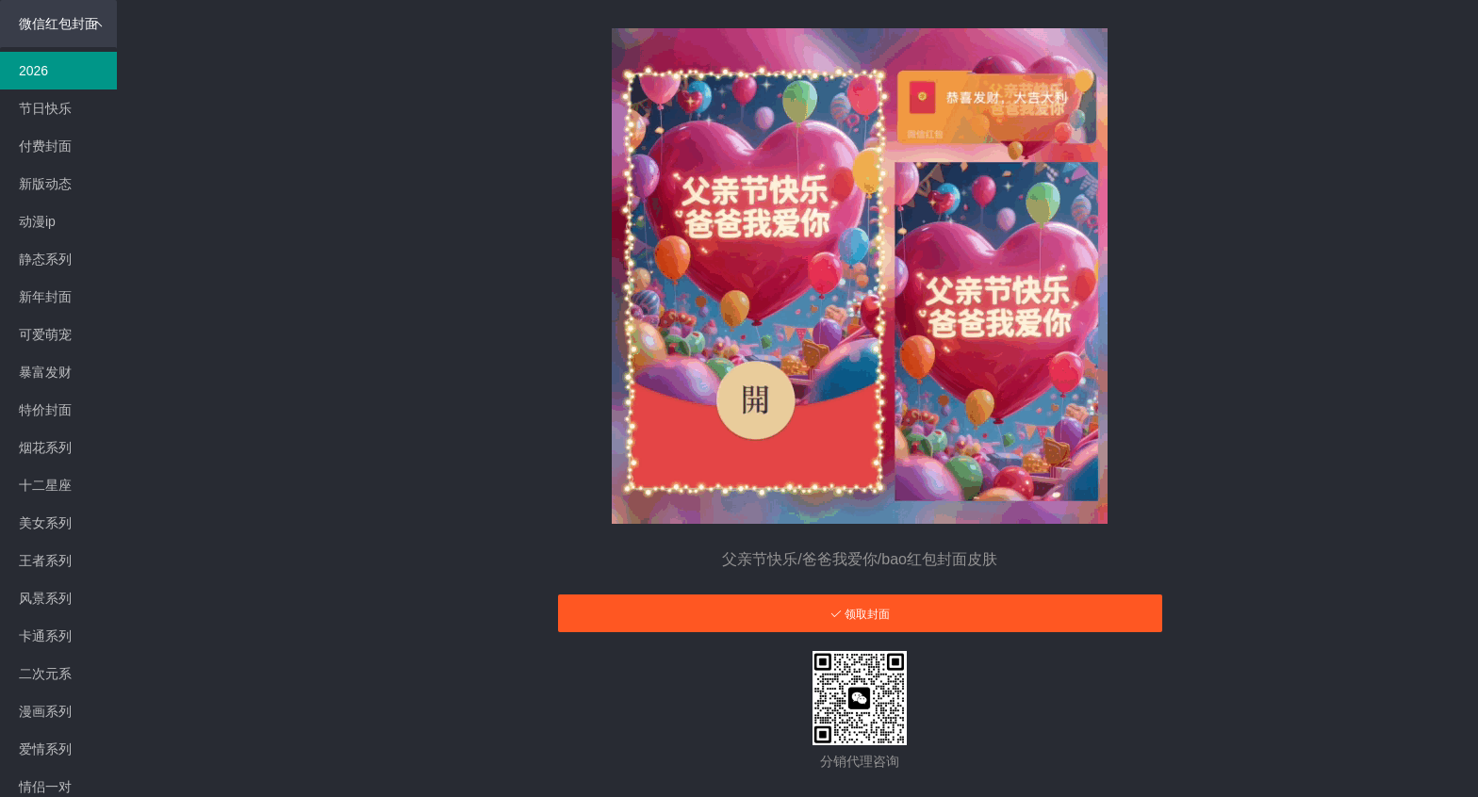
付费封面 (45, 146)
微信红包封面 (61, 23)
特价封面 (45, 409)
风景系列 (45, 598)
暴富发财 (45, 372)
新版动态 (45, 183)
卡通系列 (45, 635)
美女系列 (45, 522)
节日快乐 (45, 108)
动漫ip (37, 221)
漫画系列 (45, 711)
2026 (33, 70)
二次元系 (45, 673)
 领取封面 (860, 614)
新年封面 (45, 296)
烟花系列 (45, 447)
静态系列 (45, 259)
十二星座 (45, 485)
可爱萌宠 (45, 334)
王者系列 (45, 560)
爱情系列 (45, 748)
